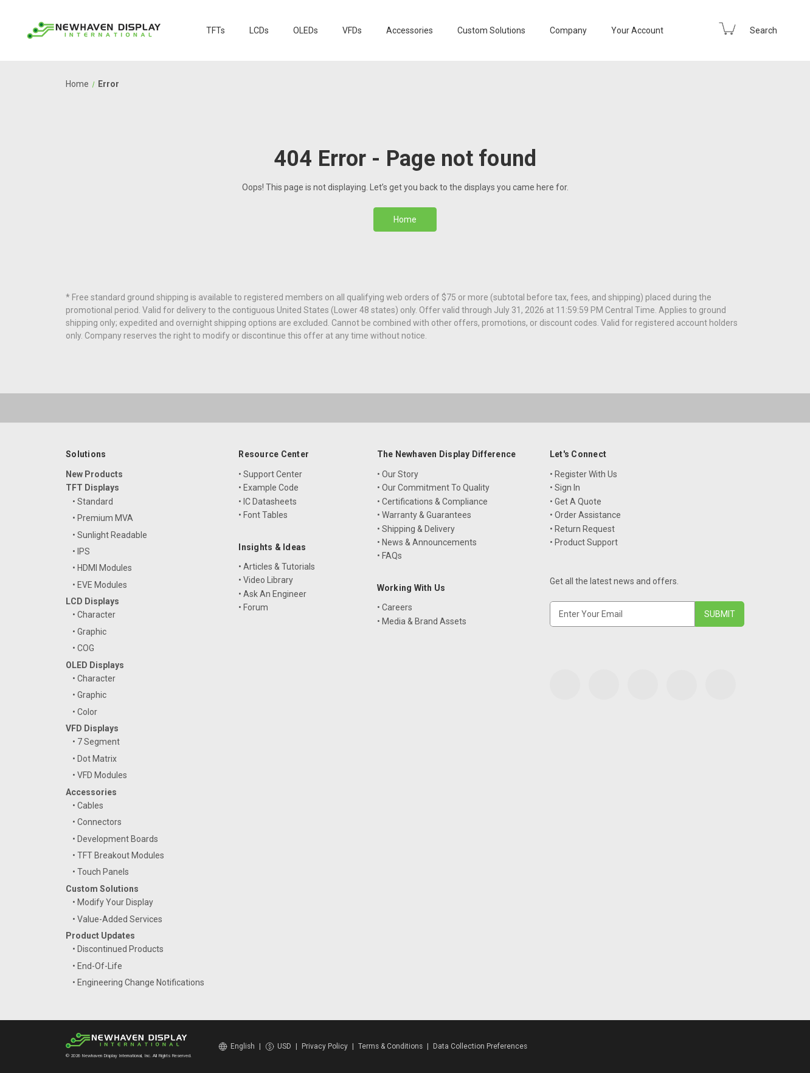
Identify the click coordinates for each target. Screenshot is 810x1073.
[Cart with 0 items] (727, 28)
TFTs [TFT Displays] (215, 30)
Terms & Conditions (390, 1046)
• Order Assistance (585, 515)
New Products (94, 474)
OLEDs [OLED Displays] (305, 30)
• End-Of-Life (97, 966)
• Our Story (397, 474)
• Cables (87, 805)
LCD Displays (92, 601)
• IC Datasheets (267, 501)
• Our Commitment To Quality (433, 487)
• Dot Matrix (94, 759)
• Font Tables (263, 515)
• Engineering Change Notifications (138, 982)
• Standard (92, 501)
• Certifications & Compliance (432, 501)
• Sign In (565, 487)
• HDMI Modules (102, 568)
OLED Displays (95, 665)
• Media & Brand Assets (421, 621)
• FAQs (389, 556)
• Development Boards (115, 839)
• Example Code (268, 487)
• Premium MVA (102, 518)
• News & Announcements (427, 542)
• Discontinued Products (118, 949)
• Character (94, 614)
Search (763, 30)
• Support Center (270, 474)
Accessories (409, 30)
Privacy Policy (325, 1046)
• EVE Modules (99, 585)
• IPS (81, 551)
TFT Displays (92, 487)
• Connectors (97, 822)
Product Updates (100, 935)
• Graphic (89, 632)
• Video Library (265, 580)
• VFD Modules (99, 775)
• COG (83, 648)
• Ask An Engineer (272, 594)
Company (568, 30)
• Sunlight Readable (109, 535)
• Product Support (584, 542)
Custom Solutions (491, 30)
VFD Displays (92, 728)
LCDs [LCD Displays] (259, 30)
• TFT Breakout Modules (118, 855)
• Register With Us (583, 474)
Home (405, 219)
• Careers (394, 607)
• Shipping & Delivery (416, 529)
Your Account (637, 30)
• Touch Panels (100, 872)
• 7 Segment (96, 742)
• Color (84, 712)
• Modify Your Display (112, 902)
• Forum (253, 607)
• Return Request (582, 529)
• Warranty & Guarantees (424, 515)
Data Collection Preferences (480, 1046)
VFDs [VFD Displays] (352, 30)
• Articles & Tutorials (276, 566)
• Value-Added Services (117, 919)
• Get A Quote (575, 501)
